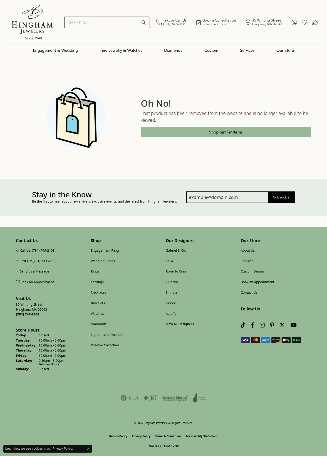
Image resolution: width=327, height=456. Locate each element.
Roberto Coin (176, 271)
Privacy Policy (141, 436)
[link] (173, 22)
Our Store (285, 50)
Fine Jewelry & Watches (121, 50)
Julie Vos (172, 282)
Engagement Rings (105, 250)
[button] (294, 22)
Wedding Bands (103, 261)
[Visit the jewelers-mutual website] (175, 398)
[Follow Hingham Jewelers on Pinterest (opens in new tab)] (272, 325)
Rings (95, 271)
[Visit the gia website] (130, 398)
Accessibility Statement (202, 436)
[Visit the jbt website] (150, 398)
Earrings (97, 282)
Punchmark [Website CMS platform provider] (171, 445)
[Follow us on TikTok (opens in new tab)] (243, 325)
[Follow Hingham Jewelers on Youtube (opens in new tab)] (293, 325)
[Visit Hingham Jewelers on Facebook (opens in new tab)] (252, 325)
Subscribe (281, 197)
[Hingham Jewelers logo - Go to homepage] (32, 22)
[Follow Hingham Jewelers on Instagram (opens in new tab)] (262, 325)
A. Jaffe (171, 313)
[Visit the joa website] (199, 398)
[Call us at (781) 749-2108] (27, 314)
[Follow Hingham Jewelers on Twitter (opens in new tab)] (282, 325)
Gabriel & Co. (176, 250)
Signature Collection (106, 334)
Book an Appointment (257, 282)
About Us (248, 250)
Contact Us (249, 292)
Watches (97, 313)
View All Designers (180, 324)
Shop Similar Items (226, 132)
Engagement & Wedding (55, 50)
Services (247, 50)
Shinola (171, 292)
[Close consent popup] (88, 448)
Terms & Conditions (168, 436)
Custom (211, 50)
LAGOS (171, 261)
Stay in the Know (62, 194)
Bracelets (98, 303)
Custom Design (252, 271)
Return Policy (118, 436)
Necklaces (98, 292)
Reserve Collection (105, 345)
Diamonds (173, 50)
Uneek (171, 303)
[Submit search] (144, 22)
